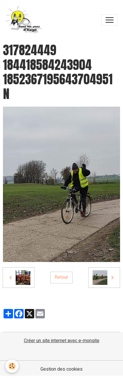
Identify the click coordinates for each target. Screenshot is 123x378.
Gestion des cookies (61, 369)
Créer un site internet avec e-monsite (61, 340)
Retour (61, 277)
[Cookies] (12, 366)
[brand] (25, 20)
